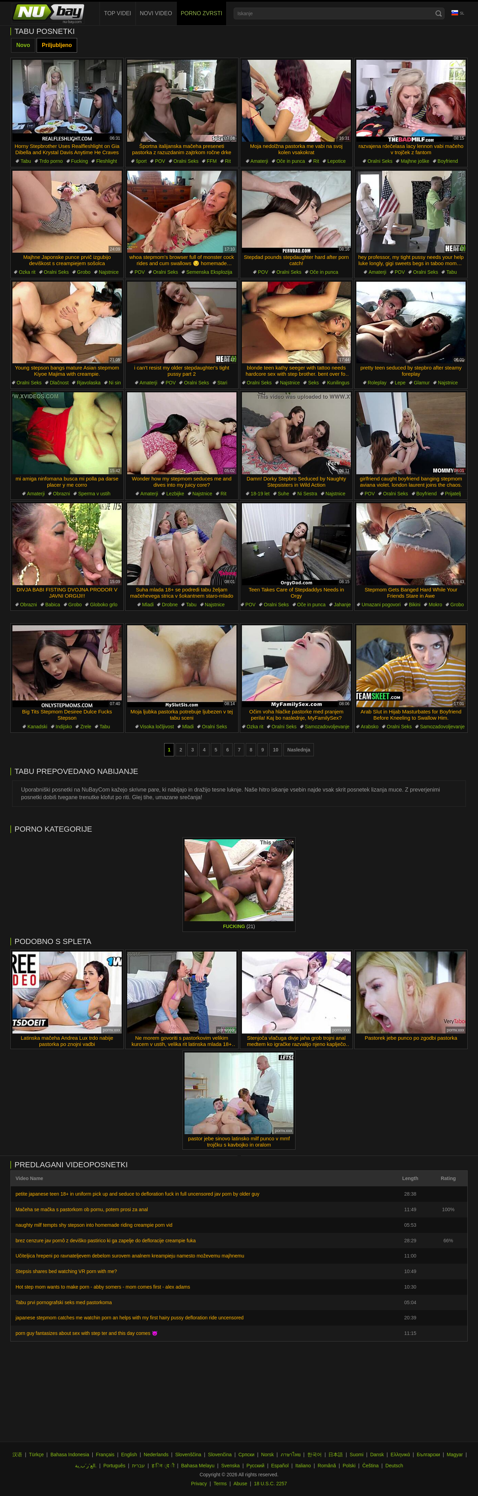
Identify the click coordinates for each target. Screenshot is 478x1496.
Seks (313, 382)
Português (114, 1465)
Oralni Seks (186, 161)
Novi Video (156, 13)
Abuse (240, 1483)
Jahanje (342, 604)
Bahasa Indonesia (69, 1454)
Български (428, 1454)
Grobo (84, 272)
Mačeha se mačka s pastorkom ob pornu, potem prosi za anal (82, 1209)
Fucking (79, 161)
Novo (23, 45)
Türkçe (36, 1454)
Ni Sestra (307, 493)
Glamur (422, 382)
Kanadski (37, 726)
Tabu (25, 161)
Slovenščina (188, 1454)
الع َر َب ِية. (86, 1465)
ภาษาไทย (291, 1454)
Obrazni (61, 493)
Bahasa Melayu (198, 1465)
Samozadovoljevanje (327, 726)
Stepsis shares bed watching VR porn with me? (66, 1271)
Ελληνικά (400, 1454)
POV (160, 161)
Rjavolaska (88, 382)
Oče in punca (291, 161)
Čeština (370, 1465)
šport (141, 161)
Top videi (117, 13)
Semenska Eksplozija (209, 272)
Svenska (230, 1465)
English (129, 1454)
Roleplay (377, 382)
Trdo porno (51, 161)
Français (105, 1454)
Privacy (199, 1483)
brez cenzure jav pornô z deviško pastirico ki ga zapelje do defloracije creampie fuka (106, 1240)
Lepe (400, 382)
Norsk (267, 1454)
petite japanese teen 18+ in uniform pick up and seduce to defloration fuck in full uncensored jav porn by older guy (138, 1194)
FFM (212, 161)
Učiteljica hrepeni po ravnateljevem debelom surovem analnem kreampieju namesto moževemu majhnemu (130, 1256)
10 (276, 749)
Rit (228, 161)
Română (327, 1465)
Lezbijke (175, 493)
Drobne (170, 604)
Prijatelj (453, 493)
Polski (349, 1465)
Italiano (303, 1465)
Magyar (455, 1454)
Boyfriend (448, 161)
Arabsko (369, 726)
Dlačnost (59, 382)
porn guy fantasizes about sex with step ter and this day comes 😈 (87, 1333)
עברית (138, 1465)
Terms (220, 1483)
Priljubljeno (57, 45)
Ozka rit (27, 272)
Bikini (414, 604)
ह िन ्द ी (163, 1465)
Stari (222, 382)
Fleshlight (106, 161)
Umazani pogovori (381, 604)
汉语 (17, 1454)
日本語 (335, 1454)
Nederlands (156, 1454)
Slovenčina (220, 1454)
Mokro (435, 604)
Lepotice (336, 161)
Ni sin (115, 382)
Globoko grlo (103, 604)
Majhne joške (415, 161)
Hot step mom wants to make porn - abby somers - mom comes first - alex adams (103, 1287)
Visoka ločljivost (157, 726)
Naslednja (298, 749)
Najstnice (109, 272)
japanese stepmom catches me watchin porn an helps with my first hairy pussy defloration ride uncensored (130, 1317)
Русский (255, 1465)
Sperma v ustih (94, 493)
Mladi (147, 604)
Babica (52, 604)
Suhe (283, 493)
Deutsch (394, 1465)
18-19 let (260, 493)
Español (280, 1465)
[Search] (438, 13)
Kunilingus (338, 382)
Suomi (357, 1454)
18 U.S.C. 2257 (270, 1483)
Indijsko (64, 726)
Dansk (377, 1454)
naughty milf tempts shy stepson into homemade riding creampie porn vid (94, 1225)
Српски (246, 1454)
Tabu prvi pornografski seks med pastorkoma (64, 1302)
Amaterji (259, 161)
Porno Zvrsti (201, 13)
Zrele (85, 726)
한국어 (314, 1454)
